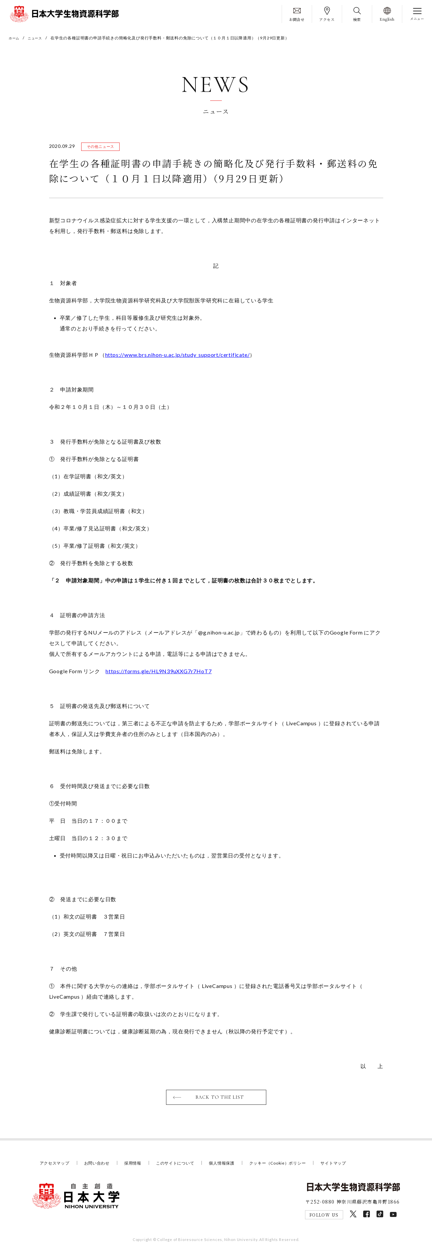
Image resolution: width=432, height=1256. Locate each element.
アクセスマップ (56, 1165)
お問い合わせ (100, 1165)
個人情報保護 (232, 1165)
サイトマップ (351, 1165)
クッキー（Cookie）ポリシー (291, 1165)
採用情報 (138, 1165)
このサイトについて (182, 1165)
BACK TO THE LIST (220, 1099)
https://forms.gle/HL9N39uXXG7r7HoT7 (158, 672)
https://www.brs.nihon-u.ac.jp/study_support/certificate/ (177, 356)
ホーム (15, 37)
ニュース (38, 37)
